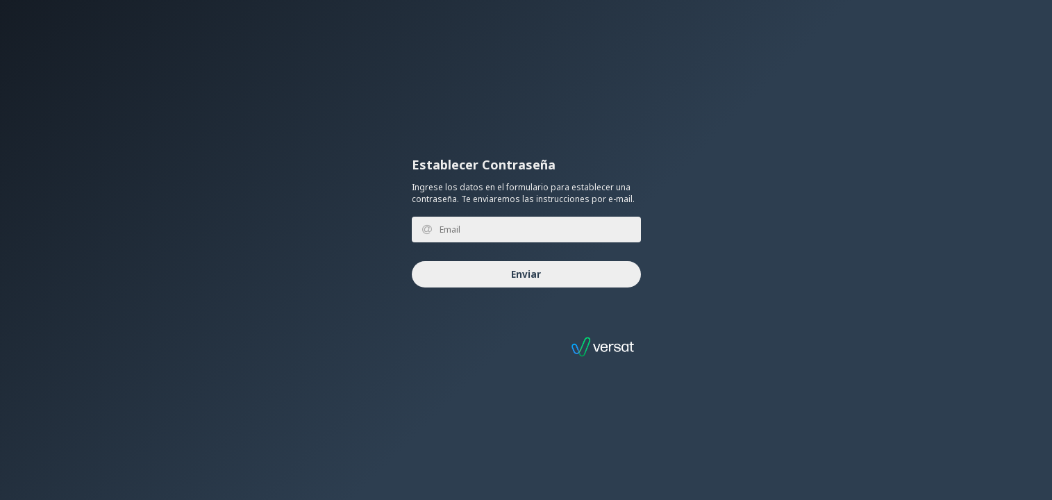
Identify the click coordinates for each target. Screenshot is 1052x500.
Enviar (526, 274)
